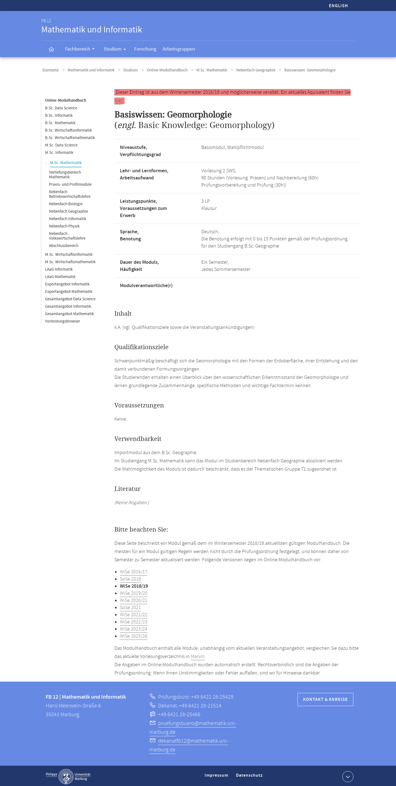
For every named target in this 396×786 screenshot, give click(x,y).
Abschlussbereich (63, 244)
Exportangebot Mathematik (68, 290)
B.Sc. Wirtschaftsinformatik (68, 128)
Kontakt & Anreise (325, 698)
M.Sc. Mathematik (201, 69)
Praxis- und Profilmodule (70, 182)
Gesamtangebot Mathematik (69, 312)
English (338, 6)
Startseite (49, 69)
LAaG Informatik (59, 267)
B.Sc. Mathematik (60, 121)
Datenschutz (250, 776)
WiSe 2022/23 (133, 620)
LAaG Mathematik (60, 275)
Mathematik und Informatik (87, 69)
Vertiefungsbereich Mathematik (65, 173)
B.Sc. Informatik (59, 113)
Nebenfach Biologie (65, 202)
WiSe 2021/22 (133, 613)
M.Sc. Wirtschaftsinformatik (68, 252)
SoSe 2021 (130, 606)
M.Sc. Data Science (61, 143)
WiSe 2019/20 (133, 591)
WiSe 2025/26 (133, 634)
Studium (117, 50)
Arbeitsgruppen (179, 49)
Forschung (145, 49)
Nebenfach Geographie (243, 69)
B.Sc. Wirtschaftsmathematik (70, 136)
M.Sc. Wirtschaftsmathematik (70, 260)
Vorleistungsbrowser (62, 319)
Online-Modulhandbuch (159, 69)
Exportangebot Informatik (67, 282)
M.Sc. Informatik (59, 151)
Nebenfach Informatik (67, 217)
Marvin (198, 655)
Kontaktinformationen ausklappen (347, 774)
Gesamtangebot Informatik (68, 304)
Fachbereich (81, 50)
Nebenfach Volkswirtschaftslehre (67, 234)
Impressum (217, 776)
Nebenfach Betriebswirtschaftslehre (69, 193)
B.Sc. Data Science (61, 106)
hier (118, 99)
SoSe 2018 (130, 577)
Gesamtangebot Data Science (70, 297)
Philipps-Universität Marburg (68, 775)
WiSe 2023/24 (133, 627)
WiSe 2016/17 (133, 570)
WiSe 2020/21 (133, 599)
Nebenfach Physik (64, 224)
